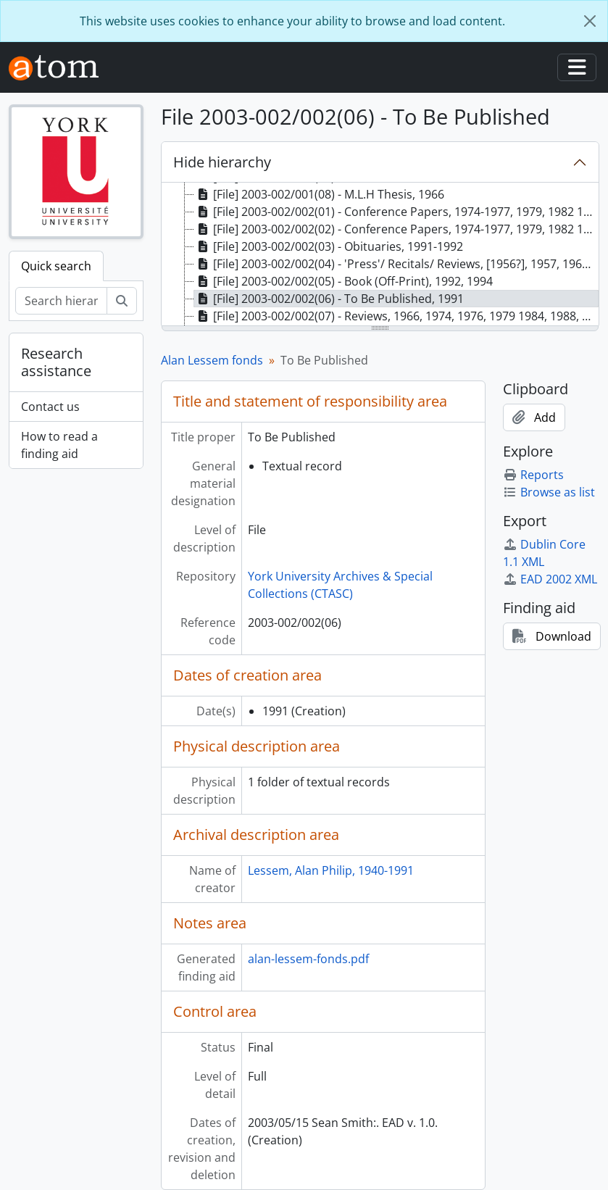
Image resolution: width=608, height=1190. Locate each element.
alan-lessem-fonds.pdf (308, 959)
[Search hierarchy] (61, 301)
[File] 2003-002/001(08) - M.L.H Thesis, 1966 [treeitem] (319, 194)
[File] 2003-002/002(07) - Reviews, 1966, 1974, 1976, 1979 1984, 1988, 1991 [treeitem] (396, 316)
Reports (533, 475)
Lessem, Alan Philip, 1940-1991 (331, 870)
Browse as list (549, 492)
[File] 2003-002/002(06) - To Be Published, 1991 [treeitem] (329, 298)
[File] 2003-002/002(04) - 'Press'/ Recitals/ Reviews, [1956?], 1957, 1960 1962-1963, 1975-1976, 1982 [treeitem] (396, 263)
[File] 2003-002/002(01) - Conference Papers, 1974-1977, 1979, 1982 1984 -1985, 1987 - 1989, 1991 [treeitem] (396, 211)
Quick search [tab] (56, 266)
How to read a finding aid (59, 445)
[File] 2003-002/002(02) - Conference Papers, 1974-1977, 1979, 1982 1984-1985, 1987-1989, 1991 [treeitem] (396, 229)
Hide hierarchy (222, 162)
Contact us (50, 407)
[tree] (380, 255)
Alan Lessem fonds (212, 360)
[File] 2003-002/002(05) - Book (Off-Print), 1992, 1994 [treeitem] (343, 281)
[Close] (589, 21)
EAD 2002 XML (550, 579)
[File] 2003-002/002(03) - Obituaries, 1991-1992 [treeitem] (328, 246)
